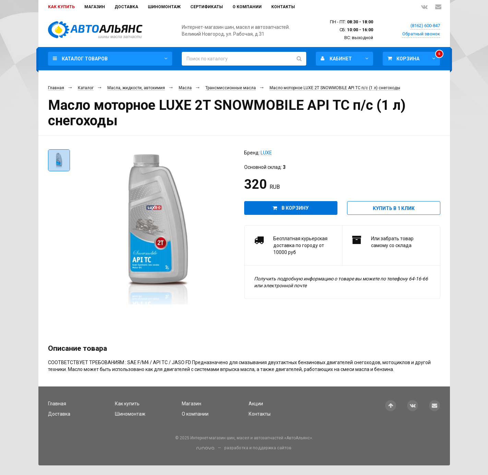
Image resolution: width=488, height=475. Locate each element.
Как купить (61, 6)
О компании (247, 6)
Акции (256, 403)
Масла (185, 87)
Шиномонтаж (164, 6)
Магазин (94, 6)
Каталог (86, 87)
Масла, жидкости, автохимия (136, 87)
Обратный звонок (421, 33)
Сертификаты (206, 6)
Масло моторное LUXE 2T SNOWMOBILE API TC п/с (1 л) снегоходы (335, 87)
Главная (56, 87)
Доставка (126, 6)
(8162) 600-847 (425, 25)
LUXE (266, 152)
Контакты (283, 6)
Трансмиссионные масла (230, 87)
